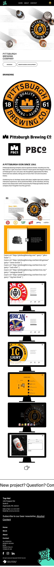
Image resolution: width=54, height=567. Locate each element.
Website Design (8, 543)
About (26, 3)
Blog (4, 545)
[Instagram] (13, 553)
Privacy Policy (8, 547)
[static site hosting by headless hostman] (27, 562)
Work (20, 3)
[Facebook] (8, 553)
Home (5, 527)
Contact (33, 3)
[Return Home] (5, 3)
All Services (7, 541)
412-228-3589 (15, 509)
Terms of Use (7, 549)
